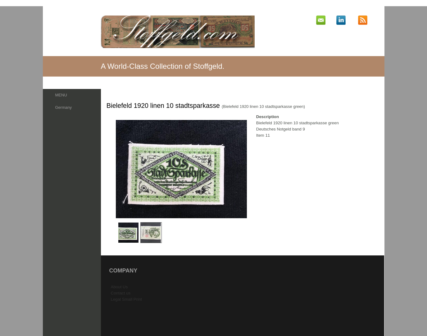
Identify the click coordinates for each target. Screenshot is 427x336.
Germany (63, 107)
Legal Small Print (126, 299)
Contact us (121, 293)
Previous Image (111, 169)
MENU (61, 95)
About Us (119, 287)
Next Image (252, 169)
